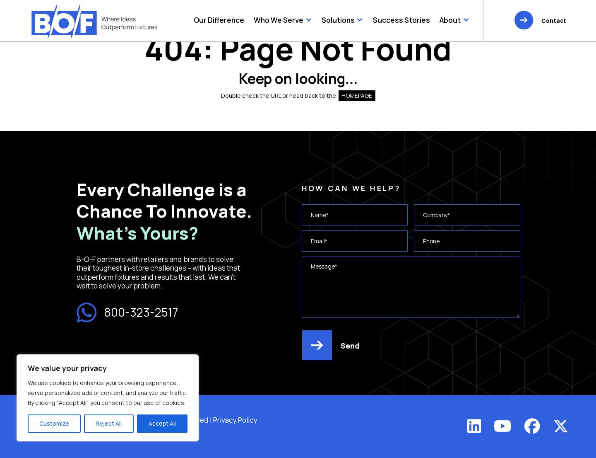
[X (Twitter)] (561, 426)
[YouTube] (502, 426)
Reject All (109, 423)
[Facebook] (532, 426)
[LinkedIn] (474, 426)
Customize (54, 423)
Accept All (162, 423)
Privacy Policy (235, 420)
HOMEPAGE (356, 95)
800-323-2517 (127, 313)
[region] (108, 397)
